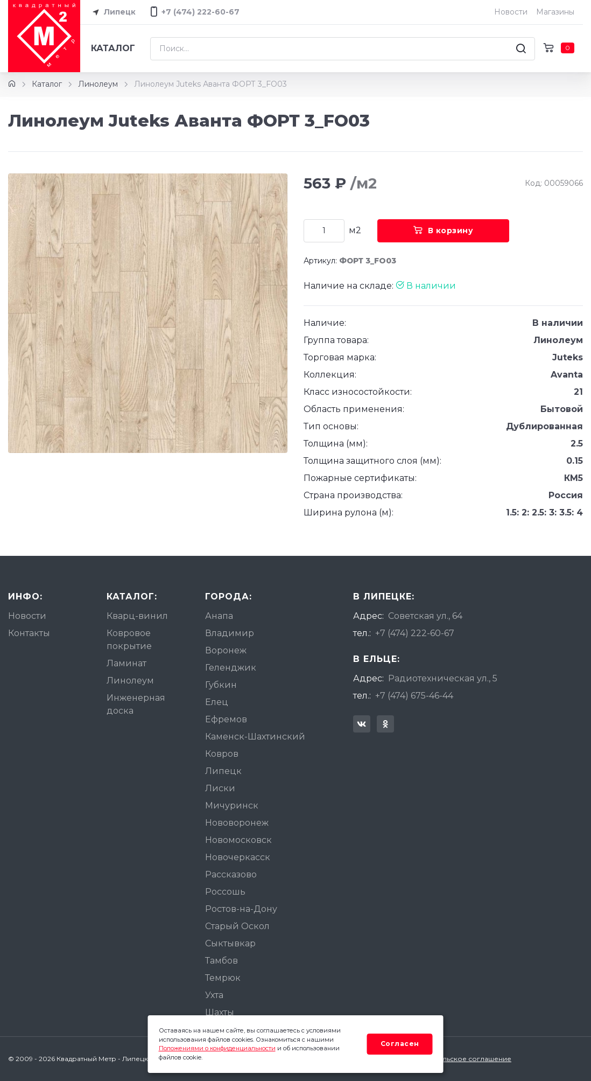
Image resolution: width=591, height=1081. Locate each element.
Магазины (555, 12)
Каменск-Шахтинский (255, 736)
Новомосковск (238, 840)
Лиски (220, 788)
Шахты (219, 1012)
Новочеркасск (237, 857)
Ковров (221, 754)
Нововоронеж (237, 823)
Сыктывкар (230, 943)
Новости (510, 12)
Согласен (400, 1044)
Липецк (112, 12)
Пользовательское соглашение (456, 1059)
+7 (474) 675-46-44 (414, 696)
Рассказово (231, 874)
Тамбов (221, 961)
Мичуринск (231, 805)
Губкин (221, 685)
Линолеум (98, 84)
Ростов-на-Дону (241, 909)
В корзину (443, 230)
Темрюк (223, 978)
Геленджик (230, 667)
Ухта (214, 995)
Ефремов (226, 719)
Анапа (219, 616)
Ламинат (126, 663)
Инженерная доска (136, 704)
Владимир (229, 633)
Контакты (29, 633)
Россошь (225, 892)
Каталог (113, 48)
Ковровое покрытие (129, 639)
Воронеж (226, 650)
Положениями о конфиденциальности (217, 1048)
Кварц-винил (137, 616)
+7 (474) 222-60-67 (414, 633)
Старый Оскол (237, 926)
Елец (216, 702)
